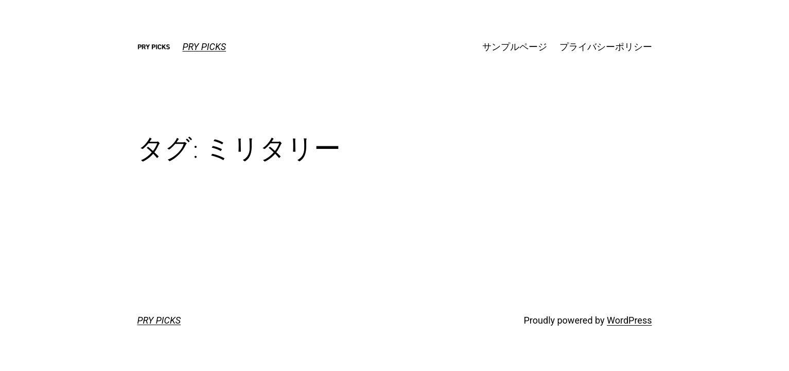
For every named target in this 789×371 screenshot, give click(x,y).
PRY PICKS (204, 46)
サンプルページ (514, 46)
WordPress (629, 320)
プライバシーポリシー (605, 46)
